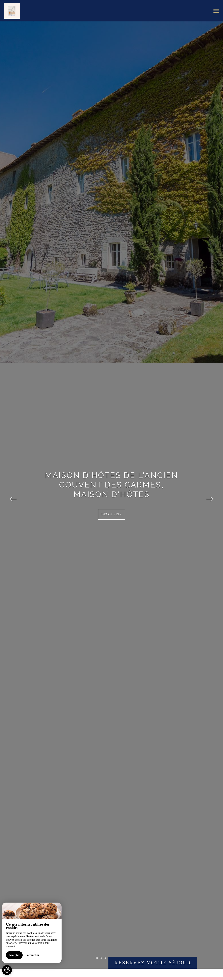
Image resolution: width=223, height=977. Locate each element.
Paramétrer (33, 955)
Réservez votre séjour (152, 962)
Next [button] (209, 495)
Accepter (14, 955)
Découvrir (111, 514)
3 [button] (105, 958)
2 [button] (101, 958)
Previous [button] (13, 495)
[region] (32, 933)
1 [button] (97, 958)
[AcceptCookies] (7, 970)
